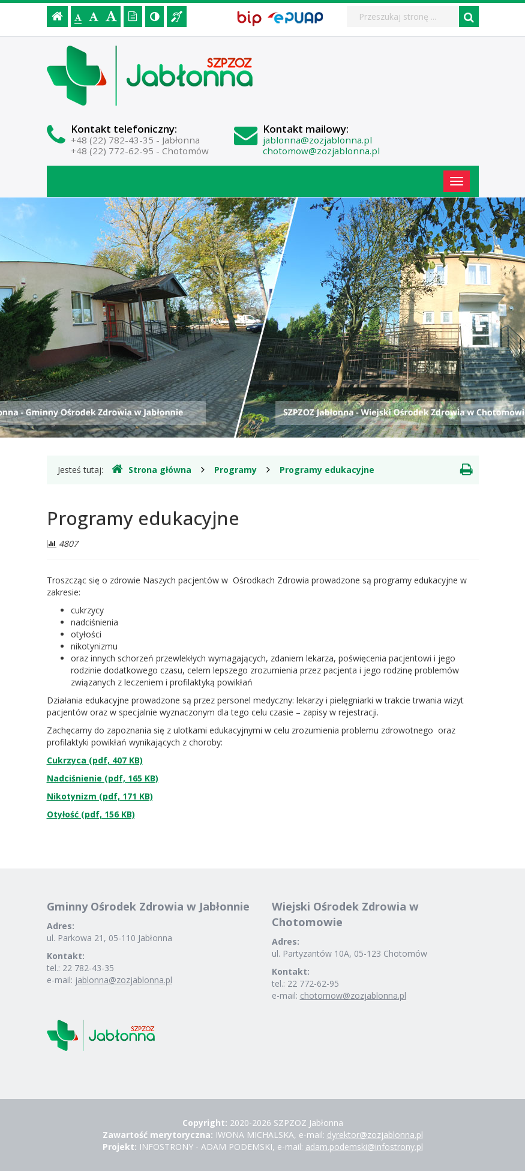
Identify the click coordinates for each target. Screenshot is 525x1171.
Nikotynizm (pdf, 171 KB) (100, 796)
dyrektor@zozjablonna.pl (375, 1134)
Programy (235, 469)
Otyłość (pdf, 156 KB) (91, 814)
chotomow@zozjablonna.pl (321, 151)
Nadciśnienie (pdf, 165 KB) (102, 778)
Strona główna (151, 469)
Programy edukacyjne (327, 469)
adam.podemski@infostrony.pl (364, 1146)
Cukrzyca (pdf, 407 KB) (95, 760)
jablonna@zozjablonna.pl (317, 140)
